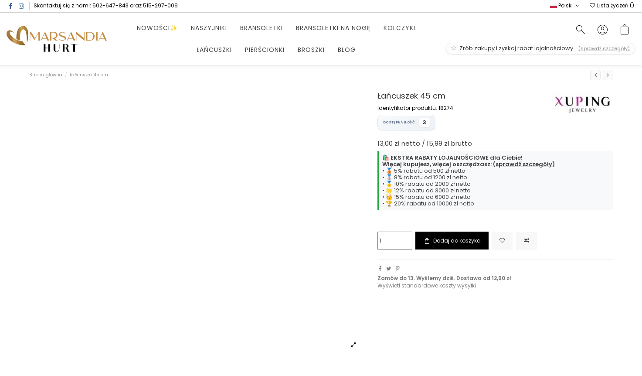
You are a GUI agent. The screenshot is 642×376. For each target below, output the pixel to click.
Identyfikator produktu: (407, 108)
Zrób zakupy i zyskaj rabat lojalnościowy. (540, 48)
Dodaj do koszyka (452, 241)
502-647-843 (110, 5)
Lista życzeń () (611, 5)
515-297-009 (160, 5)
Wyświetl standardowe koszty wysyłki (426, 285)
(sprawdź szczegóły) (524, 164)
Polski (565, 5)
